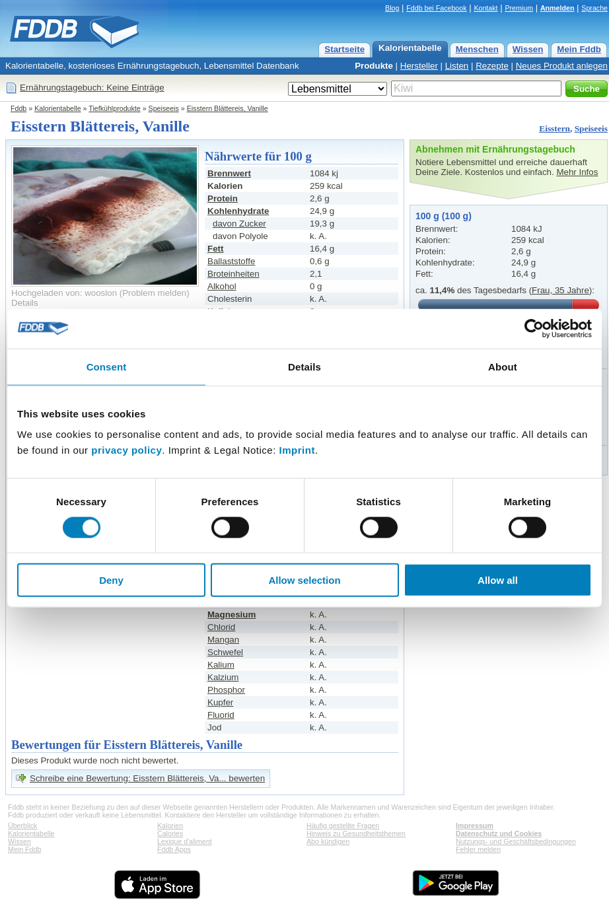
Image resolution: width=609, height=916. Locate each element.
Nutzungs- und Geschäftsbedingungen (516, 841)
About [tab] (502, 366)
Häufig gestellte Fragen (342, 825)
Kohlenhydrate (238, 211)
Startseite (344, 49)
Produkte (374, 66)
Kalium (220, 665)
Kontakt (485, 8)
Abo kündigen (327, 841)
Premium (519, 8)
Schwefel (225, 652)
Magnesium (231, 614)
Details (24, 303)
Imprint (297, 450)
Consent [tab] (107, 366)
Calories (170, 833)
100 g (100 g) (443, 216)
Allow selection (304, 580)
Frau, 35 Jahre (560, 290)
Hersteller (419, 66)
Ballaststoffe (231, 261)
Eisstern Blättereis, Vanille (227, 108)
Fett (215, 249)
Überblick (22, 825)
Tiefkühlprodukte (114, 108)
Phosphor (226, 690)
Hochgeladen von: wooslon (64, 293)
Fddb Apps (174, 849)
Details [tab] (304, 366)
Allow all (498, 580)
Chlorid (221, 627)
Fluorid (220, 715)
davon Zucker (239, 224)
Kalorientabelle (410, 48)
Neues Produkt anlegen (562, 66)
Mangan (223, 640)
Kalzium (222, 677)
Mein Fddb (579, 49)
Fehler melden (478, 849)
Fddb (18, 108)
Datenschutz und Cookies (499, 833)
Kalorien (170, 825)
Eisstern (554, 128)
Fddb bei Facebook (436, 8)
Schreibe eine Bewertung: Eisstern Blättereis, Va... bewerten (147, 778)
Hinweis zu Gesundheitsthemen (356, 833)
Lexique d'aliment (184, 841)
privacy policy (126, 450)
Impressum (474, 825)
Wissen (528, 49)
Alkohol (221, 286)
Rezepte (492, 66)
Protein (222, 198)
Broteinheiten (233, 274)
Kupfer (220, 702)
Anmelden (557, 8)
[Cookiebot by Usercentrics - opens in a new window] (534, 328)
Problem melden (154, 293)
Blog (392, 8)
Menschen (477, 49)
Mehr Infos (577, 172)
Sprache (594, 8)
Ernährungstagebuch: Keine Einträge (92, 87)
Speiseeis (164, 108)
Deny (111, 580)
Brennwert (229, 173)
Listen (457, 66)
